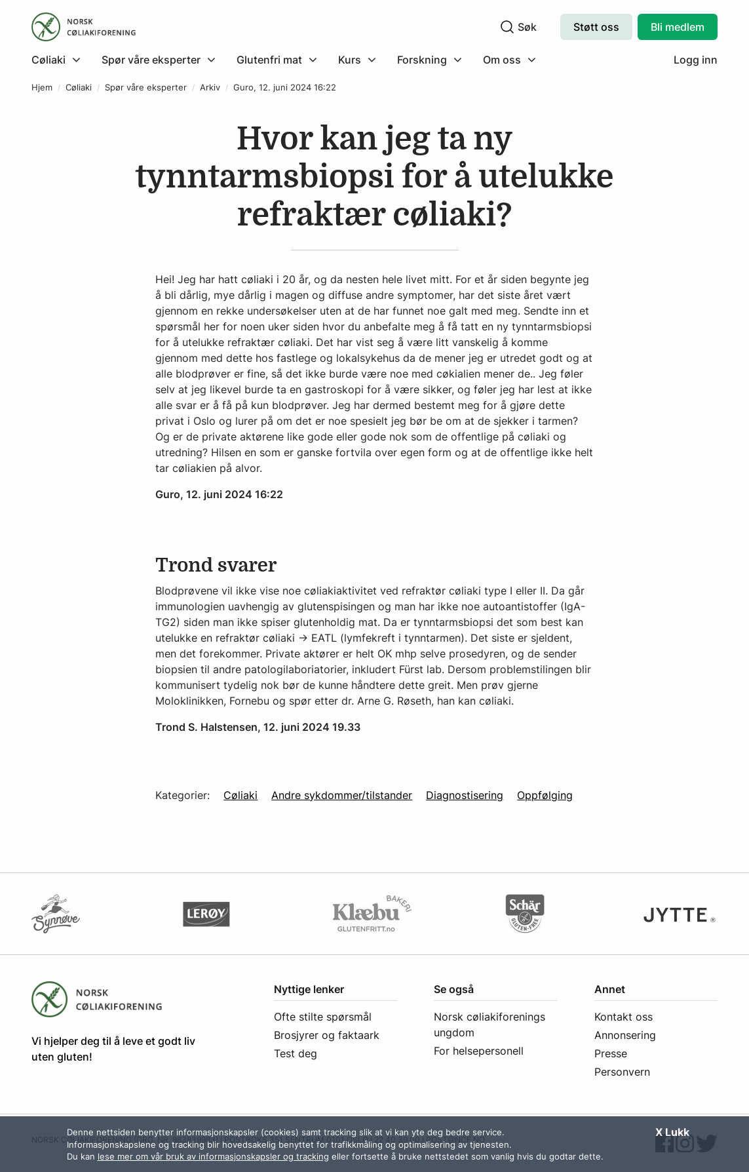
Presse (610, 1053)
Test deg (295, 1053)
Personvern (622, 1071)
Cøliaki (79, 87)
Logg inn (696, 59)
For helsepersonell (479, 1050)
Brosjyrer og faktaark (326, 1035)
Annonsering (625, 1035)
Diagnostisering (464, 795)
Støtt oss (596, 26)
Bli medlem (677, 26)
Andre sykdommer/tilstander (341, 795)
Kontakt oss (623, 1016)
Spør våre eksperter (146, 87)
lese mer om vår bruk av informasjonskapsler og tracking (213, 1156)
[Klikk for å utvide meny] (56, 60)
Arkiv (210, 87)
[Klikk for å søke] (507, 27)
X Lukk (672, 1132)
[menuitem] (61, 59)
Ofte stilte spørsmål (323, 1016)
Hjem (41, 87)
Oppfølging (545, 795)
